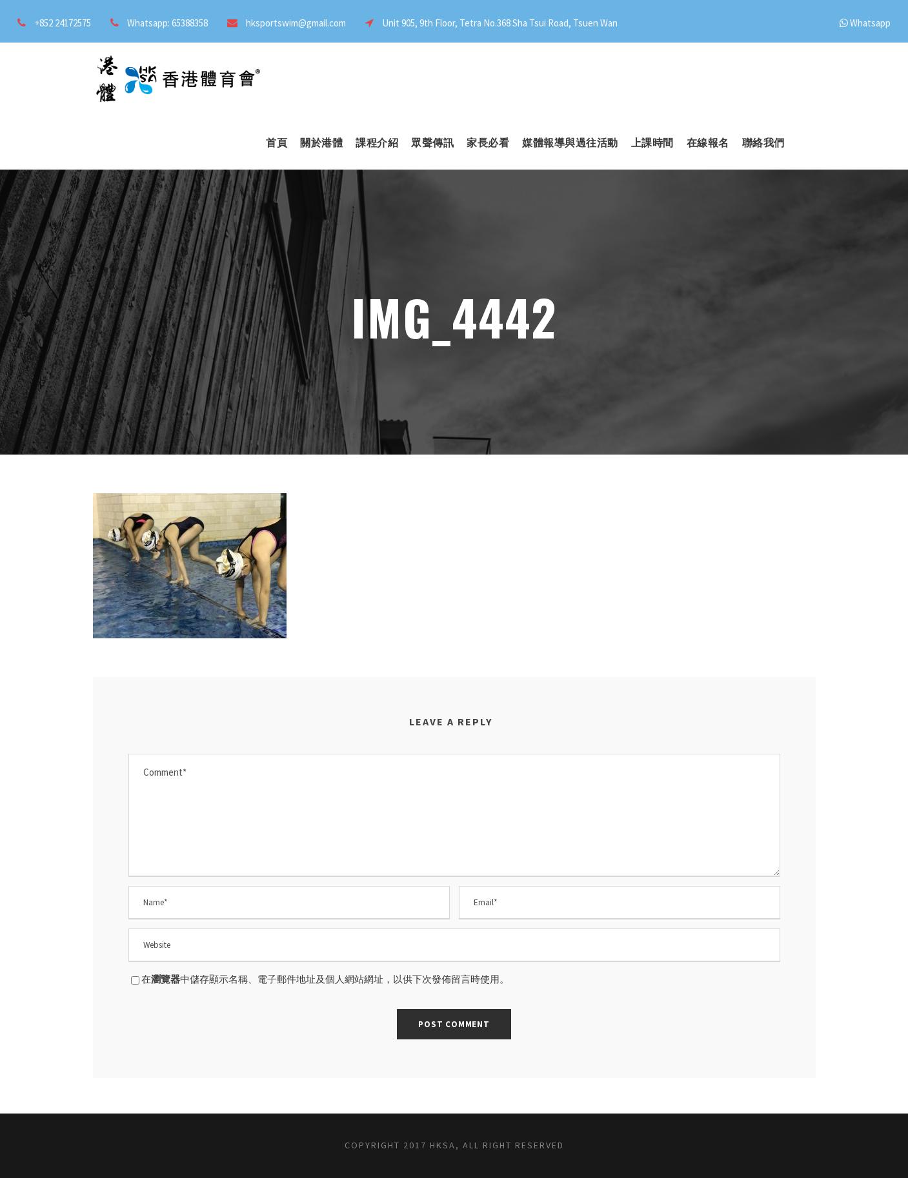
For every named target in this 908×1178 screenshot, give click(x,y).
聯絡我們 (763, 142)
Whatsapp (870, 23)
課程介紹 (377, 142)
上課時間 (652, 142)
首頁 (276, 142)
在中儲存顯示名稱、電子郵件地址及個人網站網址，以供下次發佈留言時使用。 (325, 979)
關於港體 (321, 142)
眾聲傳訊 (432, 142)
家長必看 (488, 142)
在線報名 (708, 142)
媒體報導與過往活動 (570, 142)
